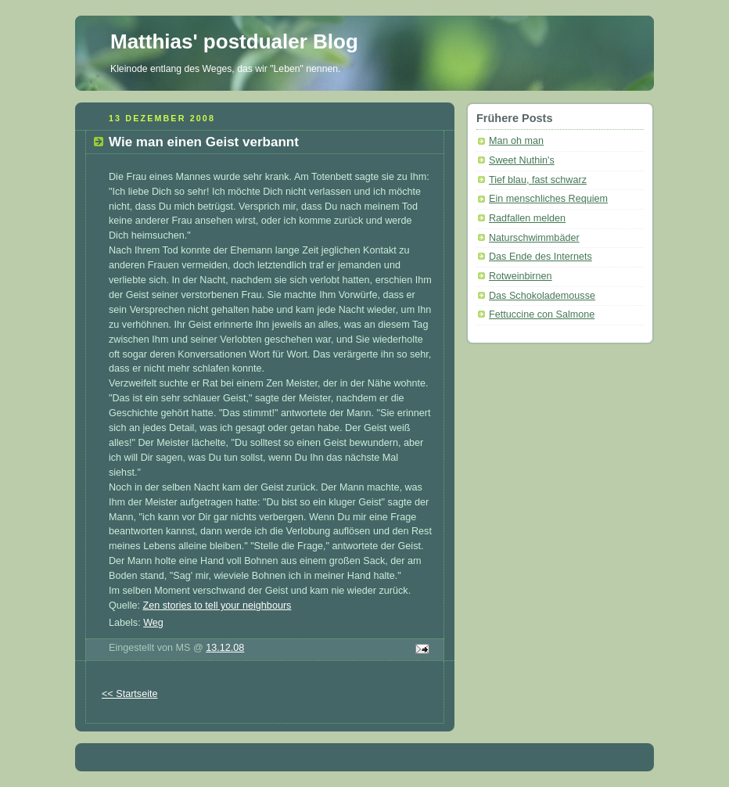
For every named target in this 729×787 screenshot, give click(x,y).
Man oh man (516, 140)
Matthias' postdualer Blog (234, 41)
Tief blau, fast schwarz (538, 179)
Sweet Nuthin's (522, 160)
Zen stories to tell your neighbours (216, 605)
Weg (153, 622)
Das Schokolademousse (542, 295)
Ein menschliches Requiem (548, 198)
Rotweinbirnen (520, 276)
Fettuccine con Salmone (541, 314)
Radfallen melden (527, 218)
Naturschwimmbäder (534, 237)
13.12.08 (225, 647)
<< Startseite (130, 693)
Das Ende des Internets (540, 256)
